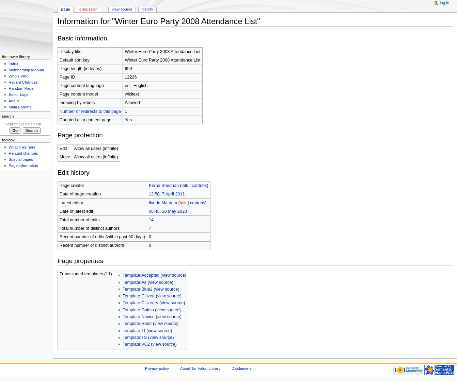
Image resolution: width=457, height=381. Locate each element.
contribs (199, 185)
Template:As (134, 282)
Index (13, 64)
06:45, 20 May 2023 (168, 211)
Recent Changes (23, 82)
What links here (22, 147)
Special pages (21, 159)
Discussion (88, 9)
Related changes (23, 153)
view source (173, 275)
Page (65, 9)
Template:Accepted (141, 275)
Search (8, 116)
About (14, 101)
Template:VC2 (136, 344)
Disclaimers (242, 368)
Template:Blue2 (137, 289)
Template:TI (134, 330)
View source (122, 9)
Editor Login (19, 94)
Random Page (21, 88)
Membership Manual (26, 70)
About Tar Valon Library (200, 368)
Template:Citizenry (140, 302)
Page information (23, 165)
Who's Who (18, 76)
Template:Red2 (137, 323)
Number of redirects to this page (90, 111)
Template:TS (135, 337)
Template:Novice (139, 316)
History (147, 9)
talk (185, 185)
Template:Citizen (139, 296)
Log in (444, 3)
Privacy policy (157, 368)
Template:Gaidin (138, 310)
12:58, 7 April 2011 (167, 194)
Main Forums (20, 107)
